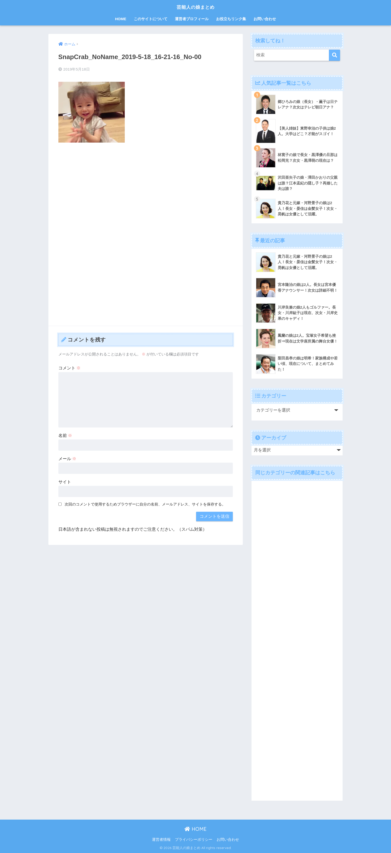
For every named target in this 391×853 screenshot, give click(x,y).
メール (67, 458)
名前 (65, 435)
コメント (69, 368)
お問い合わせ (265, 19)
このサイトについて (150, 19)
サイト (64, 482)
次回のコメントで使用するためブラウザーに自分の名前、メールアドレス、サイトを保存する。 (145, 504)
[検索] (334, 55)
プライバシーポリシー (193, 840)
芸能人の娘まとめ (195, 6)
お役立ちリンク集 (231, 19)
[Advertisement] (145, 184)
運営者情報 (161, 840)
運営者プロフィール (192, 19)
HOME (120, 19)
